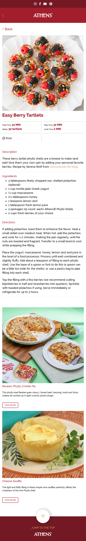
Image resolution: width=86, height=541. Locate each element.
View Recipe (10, 405)
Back (7, 29)
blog (63, 166)
